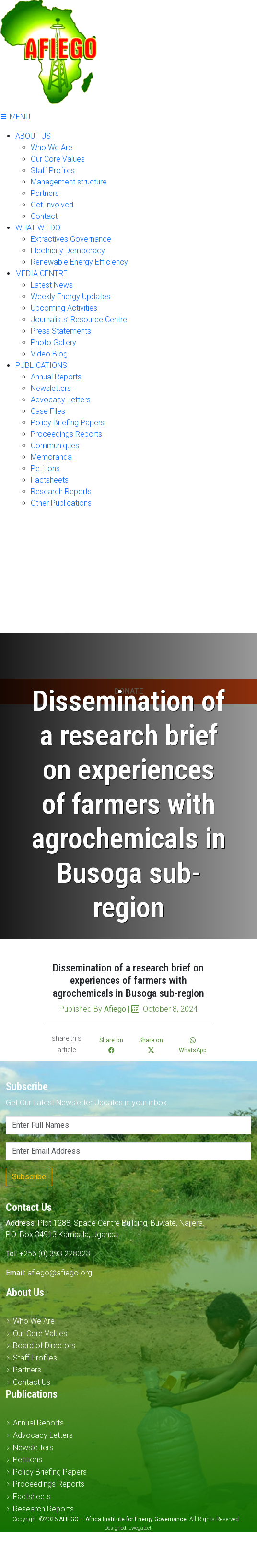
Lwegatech (140, 1528)
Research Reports (61, 491)
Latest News (52, 285)
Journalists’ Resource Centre (79, 319)
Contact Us (31, 1382)
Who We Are (51, 147)
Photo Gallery (53, 342)
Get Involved (52, 204)
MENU (15, 116)
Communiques (55, 445)
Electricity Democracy (68, 250)
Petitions (45, 468)
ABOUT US (33, 135)
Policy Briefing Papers (68, 422)
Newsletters (51, 388)
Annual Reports (56, 376)
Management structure (69, 181)
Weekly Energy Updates (70, 296)
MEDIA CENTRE (41, 273)
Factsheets (50, 480)
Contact (44, 216)
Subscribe (29, 1176)
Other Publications (61, 502)
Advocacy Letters (61, 399)
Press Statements (61, 330)
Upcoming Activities (64, 308)
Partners (45, 193)
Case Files (48, 411)
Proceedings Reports (66, 434)
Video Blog (49, 353)
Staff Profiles (53, 170)
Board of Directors (44, 1345)
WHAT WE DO (37, 227)
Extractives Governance (71, 239)
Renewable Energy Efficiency (79, 262)
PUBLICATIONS (41, 365)
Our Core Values (58, 158)
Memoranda (51, 457)
